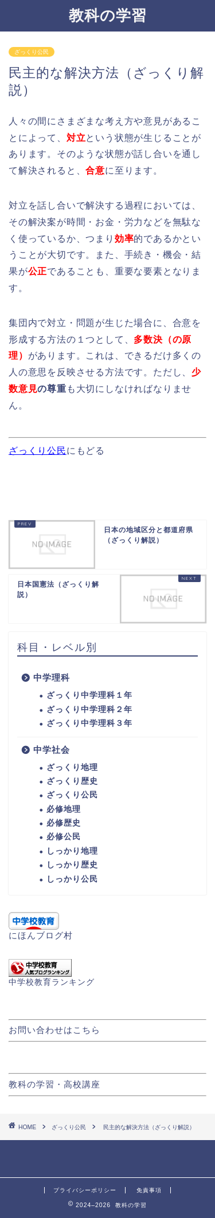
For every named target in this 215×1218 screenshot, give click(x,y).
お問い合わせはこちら (54, 1030)
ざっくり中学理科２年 (89, 709)
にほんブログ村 (41, 935)
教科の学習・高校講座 (54, 1084)
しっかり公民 (72, 879)
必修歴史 (63, 823)
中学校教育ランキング (52, 982)
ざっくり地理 (72, 767)
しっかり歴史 (72, 865)
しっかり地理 (72, 851)
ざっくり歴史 (72, 781)
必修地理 (63, 809)
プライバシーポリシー (84, 1190)
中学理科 (51, 677)
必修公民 (63, 836)
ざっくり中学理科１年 (89, 695)
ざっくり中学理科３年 (89, 723)
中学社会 (51, 750)
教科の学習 (108, 15)
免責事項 (149, 1190)
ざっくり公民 (31, 52)
